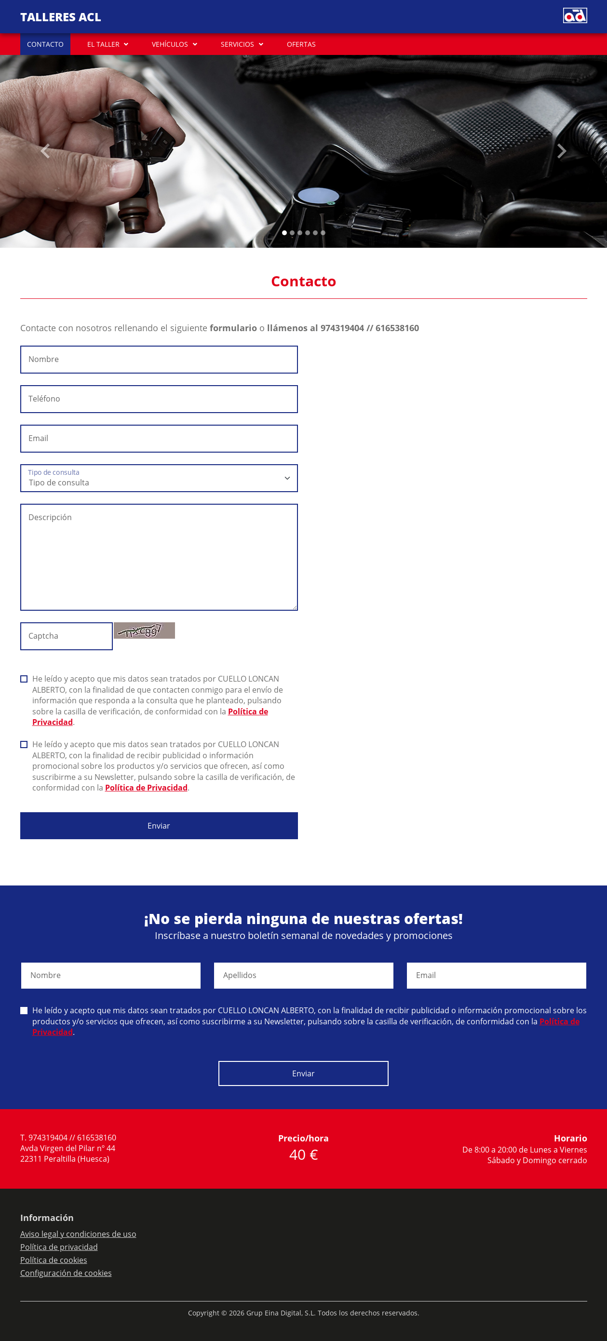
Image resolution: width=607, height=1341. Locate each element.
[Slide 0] (284, 233)
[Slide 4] (315, 233)
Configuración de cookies (66, 1273)
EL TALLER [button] (103, 44)
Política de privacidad (59, 1247)
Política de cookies (53, 1260)
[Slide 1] (292, 233)
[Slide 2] (299, 233)
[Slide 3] (307, 233)
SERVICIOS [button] (237, 44)
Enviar (159, 825)
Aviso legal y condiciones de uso (78, 1234)
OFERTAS (301, 44)
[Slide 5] (323, 233)
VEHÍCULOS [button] (170, 44)
